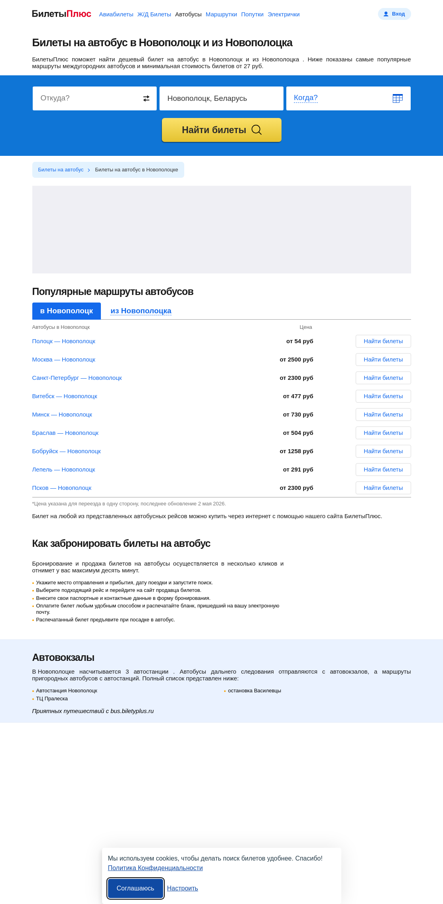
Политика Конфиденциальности (155, 868)
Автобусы (188, 14)
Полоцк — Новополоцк (63, 341)
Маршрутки (221, 14)
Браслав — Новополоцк (65, 432)
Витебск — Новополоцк (64, 396)
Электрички (283, 14)
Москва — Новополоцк (63, 359)
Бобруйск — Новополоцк (66, 451)
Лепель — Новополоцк (63, 469)
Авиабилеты (116, 14)
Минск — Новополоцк (62, 414)
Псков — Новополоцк (62, 487)
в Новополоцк (66, 311)
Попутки (252, 14)
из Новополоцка (140, 311)
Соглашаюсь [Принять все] (135, 888)
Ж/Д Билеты (154, 14)
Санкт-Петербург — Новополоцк (77, 377)
